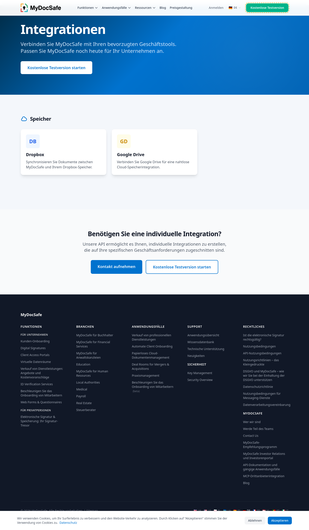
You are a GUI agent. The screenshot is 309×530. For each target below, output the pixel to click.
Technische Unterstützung (206, 349)
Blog (162, 8)
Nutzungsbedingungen (259, 346)
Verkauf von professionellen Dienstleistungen (151, 337)
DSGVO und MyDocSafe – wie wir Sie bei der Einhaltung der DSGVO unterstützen (264, 375)
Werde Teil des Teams (258, 429)
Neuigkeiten (196, 356)
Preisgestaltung (181, 8)
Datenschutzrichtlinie (258, 387)
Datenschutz (68, 523)
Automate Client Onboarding (152, 346)
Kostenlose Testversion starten (56, 67)
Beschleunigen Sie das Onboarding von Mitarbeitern (41, 393)
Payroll (81, 396)
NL (266, 510)
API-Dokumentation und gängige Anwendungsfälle (261, 467)
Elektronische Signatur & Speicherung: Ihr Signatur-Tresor (39, 421)
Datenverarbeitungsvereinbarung (266, 405)
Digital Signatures (33, 348)
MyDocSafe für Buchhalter (94, 335)
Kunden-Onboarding (35, 341)
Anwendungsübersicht (203, 335)
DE (246, 510)
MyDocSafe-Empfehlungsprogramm (260, 444)
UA (227, 510)
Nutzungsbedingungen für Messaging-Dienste (262, 395)
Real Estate (84, 403)
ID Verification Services (37, 384)
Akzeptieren (279, 520)
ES (236, 510)
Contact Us (250, 436)
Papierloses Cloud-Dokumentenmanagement (150, 355)
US (207, 510)
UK (197, 510)
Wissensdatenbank (201, 342)
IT (285, 510)
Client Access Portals (35, 355)
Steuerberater (86, 410)
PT (275, 510)
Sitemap (92, 511)
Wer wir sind (252, 422)
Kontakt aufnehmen (116, 266)
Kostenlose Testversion (267, 8)
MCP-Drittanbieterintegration (264, 476)
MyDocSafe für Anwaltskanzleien (88, 355)
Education (83, 364)
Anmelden (216, 8)
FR (256, 510)
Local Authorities (88, 382)
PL (217, 510)
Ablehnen (255, 520)
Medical (81, 389)
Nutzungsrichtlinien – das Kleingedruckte (261, 362)
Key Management (200, 373)
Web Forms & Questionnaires (41, 402)
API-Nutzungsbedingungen (262, 353)
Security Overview (200, 380)
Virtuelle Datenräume (36, 362)
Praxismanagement (145, 375)
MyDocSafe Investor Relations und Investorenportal (264, 456)
